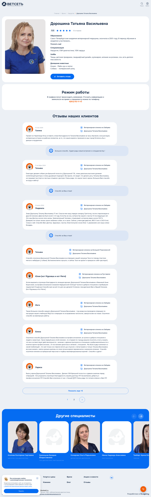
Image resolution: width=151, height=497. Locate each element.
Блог (78, 4)
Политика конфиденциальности (49, 494)
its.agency (144, 494)
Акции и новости (91, 477)
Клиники (61, 4)
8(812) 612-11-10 (75, 101)
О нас (84, 4)
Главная (56, 13)
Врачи (70, 4)
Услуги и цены (49, 4)
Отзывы (87, 482)
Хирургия (71, 13)
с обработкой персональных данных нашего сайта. (18, 486)
